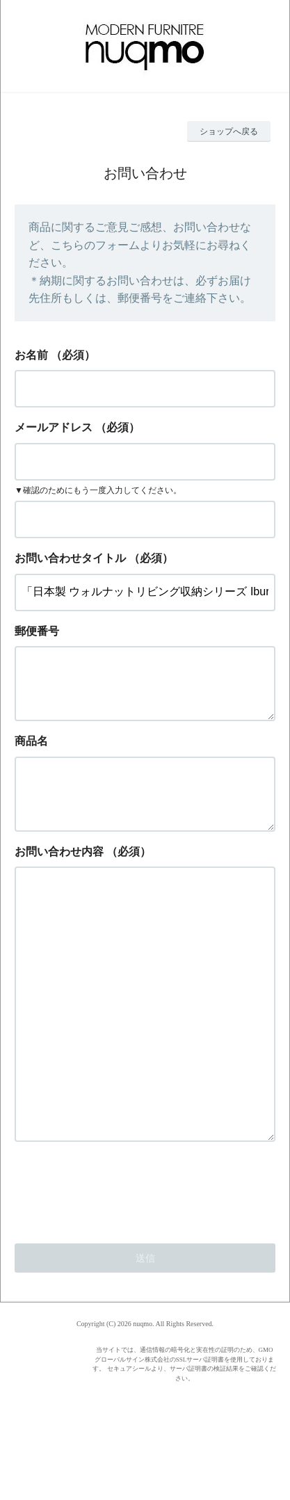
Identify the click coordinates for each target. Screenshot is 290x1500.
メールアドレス (53, 427)
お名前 (31, 355)
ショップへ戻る (229, 131)
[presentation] (120, 1266)
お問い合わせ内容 (59, 874)
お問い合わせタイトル (70, 558)
